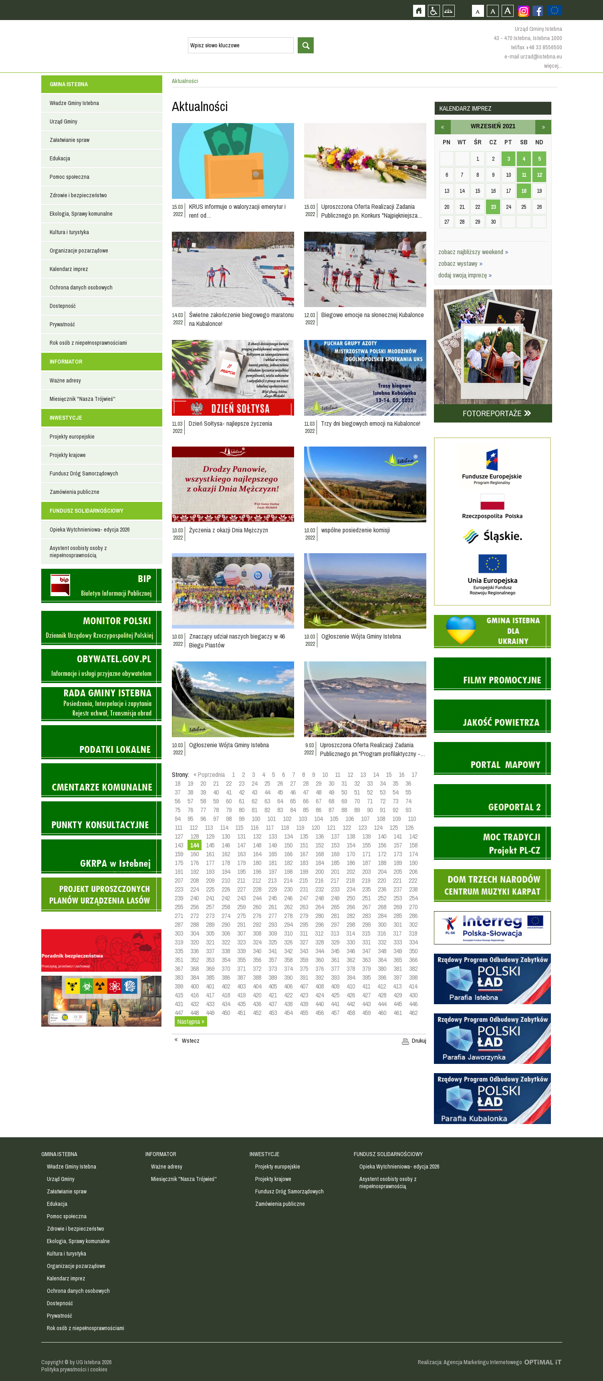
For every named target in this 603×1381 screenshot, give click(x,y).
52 (370, 792)
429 (397, 995)
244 (257, 898)
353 (210, 959)
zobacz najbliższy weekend (473, 251)
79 (229, 809)
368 (194, 968)
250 (351, 898)
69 (344, 801)
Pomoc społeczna (69, 176)
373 (272, 968)
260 (257, 906)
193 (210, 871)
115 (239, 827)
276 (257, 915)
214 (288, 880)
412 (381, 986)
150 (288, 845)
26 (280, 783)
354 (226, 959)
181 (272, 862)
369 (210, 968)
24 (254, 783)
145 (210, 845)
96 (203, 818)
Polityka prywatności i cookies (74, 1369)
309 (272, 933)
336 (194, 950)
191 (179, 871)
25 (267, 783)
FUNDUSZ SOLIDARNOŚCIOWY (86, 510)
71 (370, 801)
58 (203, 801)
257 (210, 906)
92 (395, 809)
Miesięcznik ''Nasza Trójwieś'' (82, 398)
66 (306, 801)
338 (226, 950)
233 (335, 889)
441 (335, 1003)
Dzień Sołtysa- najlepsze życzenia (230, 423)
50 (344, 792)
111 (178, 827)
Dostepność (63, 305)
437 (272, 1003)
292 (257, 924)
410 (351, 986)
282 (351, 915)
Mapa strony (448, 10)
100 (256, 818)
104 (318, 818)
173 (397, 853)
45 (280, 792)
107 (365, 818)
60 (229, 801)
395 (366, 977)
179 (241, 862)
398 (413, 977)
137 (335, 836)
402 (226, 986)
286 (413, 915)
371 (241, 968)
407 (304, 986)
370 (226, 968)
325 (272, 942)
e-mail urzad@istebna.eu (533, 56)
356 (257, 959)
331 (366, 942)
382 (413, 968)
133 (272, 836)
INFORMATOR (66, 361)
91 (382, 809)
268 (382, 906)
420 (257, 995)
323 (241, 942)
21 (216, 783)
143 (179, 845)
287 (179, 924)
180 (257, 862)
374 (288, 968)
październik (543, 127)
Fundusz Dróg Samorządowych (84, 473)
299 (366, 924)
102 (287, 818)
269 (397, 906)
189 (397, 862)
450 (226, 1012)
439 (304, 1003)
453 (272, 1012)
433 (210, 1003)
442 (351, 1003)
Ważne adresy (65, 380)
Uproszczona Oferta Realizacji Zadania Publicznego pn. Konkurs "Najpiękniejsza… (372, 211)
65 (293, 801)
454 (288, 1012)
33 (370, 783)
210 (226, 880)
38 (190, 792)
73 (395, 801)
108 (381, 818)
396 (382, 977)
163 (241, 853)
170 (351, 853)
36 (408, 783)
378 (351, 968)
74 (408, 801)
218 (350, 880)
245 (272, 898)
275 (241, 915)
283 (366, 915)
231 (304, 889)
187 (366, 862)
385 (210, 977)
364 (382, 959)
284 (382, 915)
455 (304, 1012)
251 (366, 898)
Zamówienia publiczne (74, 491)
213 (272, 880)
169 (335, 853)
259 (241, 906)
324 (257, 942)
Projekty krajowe (68, 455)
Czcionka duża (507, 10)
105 (334, 818)
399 (179, 986)
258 (226, 906)
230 (288, 889)
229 (272, 889)
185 (335, 862)
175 (179, 862)
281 (335, 915)
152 (319, 845)
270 (413, 906)
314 (350, 933)
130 (226, 836)
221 (397, 880)
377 (335, 968)
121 (331, 827)
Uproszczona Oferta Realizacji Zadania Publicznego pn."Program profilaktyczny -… (373, 749)
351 (179, 959)
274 (226, 915)
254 (413, 898)
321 (210, 942)
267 (366, 906)
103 (302, 818)
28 (306, 783)
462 (413, 1012)
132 (257, 836)
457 (335, 1012)
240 (194, 898)
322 (226, 942)
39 (203, 792)
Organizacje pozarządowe (79, 250)
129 (210, 836)
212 (256, 880)
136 (319, 836)
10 (325, 774)
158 (413, 845)
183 (304, 862)
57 (190, 801)
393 (335, 977)
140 (382, 836)
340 (257, 950)
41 (229, 792)
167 (304, 853)
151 (304, 845)
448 (194, 1012)
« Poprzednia (209, 774)
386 (226, 977)
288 (194, 924)
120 (315, 827)
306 (226, 933)
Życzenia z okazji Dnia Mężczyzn (228, 530)
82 (267, 809)
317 (397, 933)
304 (194, 933)
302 (413, 924)
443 (366, 1003)
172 (382, 853)
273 (210, 915)
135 (304, 836)
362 (351, 959)
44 (267, 792)
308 (257, 933)
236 (382, 889)
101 (271, 818)
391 (304, 977)
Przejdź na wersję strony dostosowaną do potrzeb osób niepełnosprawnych (433, 10)
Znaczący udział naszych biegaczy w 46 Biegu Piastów (237, 640)
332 (382, 942)
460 (382, 1012)
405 (272, 986)
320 (194, 942)
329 (335, 942)
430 (413, 995)
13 (363, 774)
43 (254, 792)
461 (397, 1012)
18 (177, 783)
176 (194, 862)
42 (241, 792)
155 (366, 845)
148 (257, 845)
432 (194, 1003)
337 (210, 950)
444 (382, 1003)
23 (241, 783)
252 (382, 898)
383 (179, 977)
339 (241, 950)
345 (335, 950)
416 (194, 995)
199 (304, 871)
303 (179, 933)
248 (319, 898)
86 (318, 809)
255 (179, 906)
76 (190, 809)
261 (272, 906)
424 (319, 995)
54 (395, 792)
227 (241, 889)
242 (226, 898)
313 (335, 933)
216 (319, 880)
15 (388, 774)
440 (319, 1003)
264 (319, 906)
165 (272, 853)
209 (210, 880)
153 (335, 845)
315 (366, 933)
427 (366, 995)
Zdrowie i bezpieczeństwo (78, 195)
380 (382, 968)
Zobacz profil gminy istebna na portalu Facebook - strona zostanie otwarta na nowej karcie (537, 11)
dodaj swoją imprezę (465, 275)
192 (194, 871)
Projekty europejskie (72, 436)
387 (241, 977)
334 (413, 942)
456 (319, 1012)
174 (413, 853)
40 (216, 792)
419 (241, 995)
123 (362, 827)
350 (413, 950)
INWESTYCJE (66, 417)
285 (397, 915)
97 (216, 818)
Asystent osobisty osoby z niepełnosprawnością (78, 551)
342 (288, 950)
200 (319, 871)
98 (229, 818)
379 (366, 968)
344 (319, 950)
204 (382, 871)
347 (366, 950)
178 (226, 862)
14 (376, 774)
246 (288, 898)
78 (216, 809)
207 (179, 880)
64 (280, 801)
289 (210, 924)
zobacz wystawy (460, 263)
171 (366, 853)
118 (285, 827)
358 (288, 959)
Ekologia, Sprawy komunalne (81, 213)
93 (408, 809)
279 (304, 915)
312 (319, 933)
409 (335, 986)
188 (382, 862)
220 (381, 880)
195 (241, 871)
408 (319, 986)
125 (393, 827)
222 (413, 880)
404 (257, 986)
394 (351, 977)
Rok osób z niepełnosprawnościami (88, 342)
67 (318, 801)
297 (335, 924)
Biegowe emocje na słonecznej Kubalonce (372, 314)
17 (414, 774)
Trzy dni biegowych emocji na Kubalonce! (370, 423)
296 (319, 924)
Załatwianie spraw (69, 140)
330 (351, 942)
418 (226, 995)
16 (401, 774)
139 (366, 836)
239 (179, 898)
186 (351, 862)
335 (179, 950)
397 (397, 977)
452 (257, 1012)
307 (241, 933)
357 (272, 959)
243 (241, 898)
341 (272, 950)
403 (241, 986)
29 (318, 783)
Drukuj (419, 1041)
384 (194, 977)
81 (254, 809)
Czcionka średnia (492, 10)
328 (319, 942)
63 (267, 801)
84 (293, 809)
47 (306, 792)
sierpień (443, 127)
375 (304, 968)
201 (335, 871)
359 (304, 959)
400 (194, 986)
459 (366, 1012)
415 (179, 995)
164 (257, 853)
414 (413, 986)
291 (241, 924)
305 (210, 933)
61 (241, 801)
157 (397, 845)
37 (177, 792)
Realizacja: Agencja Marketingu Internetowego (470, 1362)
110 (412, 818)
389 (272, 977)
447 (179, 1012)
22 (229, 783)
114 (224, 827)
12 (350, 774)
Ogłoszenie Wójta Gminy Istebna (361, 636)
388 (257, 977)
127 (179, 836)
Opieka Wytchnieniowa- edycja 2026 (89, 529)
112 (194, 827)
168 (319, 853)
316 (381, 933)
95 (190, 818)
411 (366, 986)
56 (177, 801)
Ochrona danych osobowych (81, 287)
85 (306, 809)
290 (226, 924)
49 (331, 792)
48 (318, 792)
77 (203, 809)
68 (331, 801)
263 (304, 906)
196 (257, 871)
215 (303, 880)
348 (382, 950)
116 (254, 827)
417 (210, 995)
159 (179, 853)
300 (382, 924)
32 (357, 783)
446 (413, 1003)
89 (357, 809)
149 (272, 845)
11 (337, 774)
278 (288, 915)
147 (241, 845)
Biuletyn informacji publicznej (101, 586)
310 (288, 933)
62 (254, 801)
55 (408, 792)
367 (179, 968)
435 (241, 1003)
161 (210, 853)
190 (413, 862)
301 (397, 924)
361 (335, 959)
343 (304, 950)
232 (319, 889)
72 (382, 801)
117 (270, 827)
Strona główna (419, 10)
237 (397, 889)
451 (241, 1012)
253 (397, 898)
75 (177, 809)
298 (351, 924)
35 (395, 783)
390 (288, 977)
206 (413, 871)
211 (241, 880)
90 (370, 809)
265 (335, 906)
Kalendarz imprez (69, 269)
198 (288, 871)
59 (216, 801)
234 (351, 889)
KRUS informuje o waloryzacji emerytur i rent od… (237, 211)
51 (357, 792)
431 (179, 1003)
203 (366, 871)
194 (226, 871)
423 (304, 995)
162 (226, 853)
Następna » (190, 1021)
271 (179, 915)
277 (272, 915)
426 (351, 995)
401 (210, 986)
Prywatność (62, 324)
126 (409, 827)
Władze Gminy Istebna (74, 103)
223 (179, 889)
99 (241, 818)
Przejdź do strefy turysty (596, 143)
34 (382, 783)
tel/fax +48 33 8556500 (536, 47)
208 (194, 880)
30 (331, 783)
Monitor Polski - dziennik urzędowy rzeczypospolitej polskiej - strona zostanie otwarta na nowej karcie (101, 628)
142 (413, 836)
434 (226, 1003)
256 (194, 906)
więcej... (553, 65)
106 (349, 818)
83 (280, 809)
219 (366, 880)
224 (194, 889)
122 (347, 827)
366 (413, 959)
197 (272, 871)
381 (397, 968)
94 (177, 818)
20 (203, 783)
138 (351, 836)
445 (397, 1003)
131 (241, 836)
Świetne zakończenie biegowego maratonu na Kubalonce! (241, 319)
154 (351, 845)
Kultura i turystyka (69, 232)
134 (288, 836)
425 (335, 995)
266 (351, 906)
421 (272, 995)
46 (293, 792)
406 (288, 986)
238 (413, 889)
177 (210, 862)
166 (288, 853)
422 (288, 995)
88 (344, 809)
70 (357, 801)
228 (257, 889)
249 (335, 898)
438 (288, 1003)
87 (331, 809)
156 (382, 845)
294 (288, 924)
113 (209, 827)
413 (397, 986)
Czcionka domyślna (477, 10)
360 (319, 959)
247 (304, 898)
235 (366, 889)
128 (194, 836)
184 (319, 862)
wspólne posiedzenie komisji (355, 530)
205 (397, 871)
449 (210, 1012)
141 (397, 836)
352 (194, 959)
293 (272, 924)
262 (288, 906)
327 (304, 942)
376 (319, 968)
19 (190, 783)
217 (335, 880)
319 (179, 942)
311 (304, 933)
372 (257, 968)
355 (241, 959)
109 (396, 818)
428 (382, 995)
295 (304, 924)
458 (351, 1012)
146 (226, 845)
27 (293, 783)
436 (257, 1003)
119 (300, 827)
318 (413, 933)
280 (319, 915)
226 (226, 889)
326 (288, 942)
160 (194, 853)
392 (319, 977)
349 (397, 950)
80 (241, 809)
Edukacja (60, 158)
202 (351, 871)
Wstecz (191, 1041)
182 (288, 862)
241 (210, 898)
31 (344, 783)
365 (397, 959)
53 (382, 792)
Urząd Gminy (63, 121)
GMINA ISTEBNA (69, 84)
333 (397, 942)
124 (378, 827)
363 (366, 959)
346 (351, 950)
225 (210, 889)
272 (194, 915)
